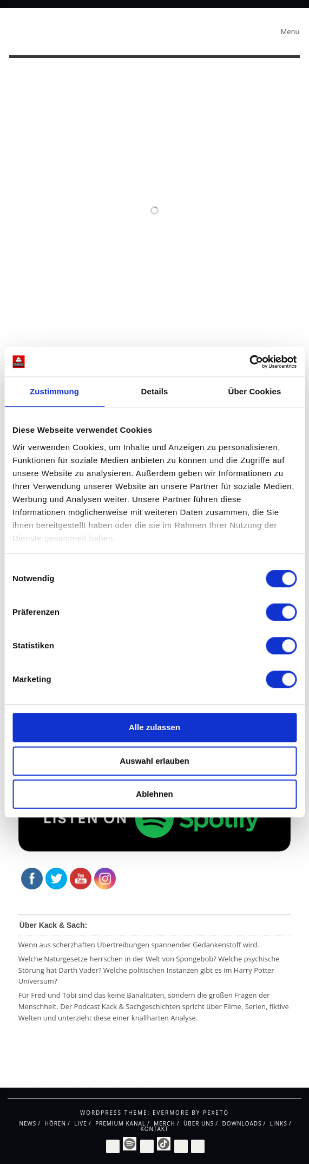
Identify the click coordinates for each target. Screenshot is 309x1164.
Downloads (242, 1123)
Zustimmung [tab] (54, 391)
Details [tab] (154, 391)
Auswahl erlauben (154, 760)
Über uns (198, 1123)
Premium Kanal (120, 1123)
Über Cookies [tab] (254, 391)
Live (80, 1123)
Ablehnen (154, 793)
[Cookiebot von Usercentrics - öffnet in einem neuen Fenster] (249, 362)
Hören (55, 1123)
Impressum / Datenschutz (51, 1072)
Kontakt (155, 1129)
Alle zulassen (154, 727)
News (27, 1123)
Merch (164, 1123)
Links (278, 1123)
